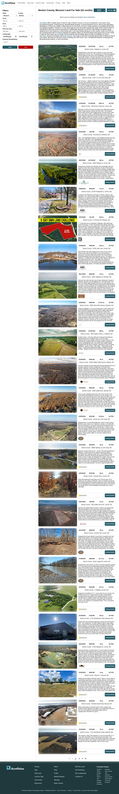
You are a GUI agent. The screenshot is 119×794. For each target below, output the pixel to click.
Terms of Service (61, 790)
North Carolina (108, 771)
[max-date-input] (26, 36)
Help (63, 3)
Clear (25, 47)
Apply (10, 47)
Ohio (106, 773)
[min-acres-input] (10, 20)
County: (20, 13)
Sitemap (57, 780)
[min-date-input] (10, 36)
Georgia (99, 773)
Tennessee (107, 780)
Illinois (98, 775)
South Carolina (108, 776)
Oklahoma (107, 775)
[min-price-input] (10, 26)
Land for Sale (40, 3)
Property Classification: (10, 39)
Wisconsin (107, 782)
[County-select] (25, 15)
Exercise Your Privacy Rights (90, 790)
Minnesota (99, 784)
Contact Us (78, 776)
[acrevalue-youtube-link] (23, 773)
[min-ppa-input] (10, 31)
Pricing (58, 3)
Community (50, 3)
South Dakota (108, 778)
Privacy (70, 790)
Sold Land (30, 3)
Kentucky (99, 780)
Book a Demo (58, 783)
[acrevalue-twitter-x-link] (15, 773)
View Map (112, 10)
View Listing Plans (89, 17)
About (56, 766)
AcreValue (43, 23)
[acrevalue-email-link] (8, 773)
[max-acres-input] (26, 20)
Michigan (99, 782)
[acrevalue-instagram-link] (19, 773)
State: (4, 13)
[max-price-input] (26, 26)
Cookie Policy (77, 790)
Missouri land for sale (68, 36)
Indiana (98, 776)
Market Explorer (59, 776)
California (99, 769)
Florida (98, 771)
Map (35, 770)
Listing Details (110, 68)
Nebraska (107, 769)
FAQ (55, 770)
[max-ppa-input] (26, 31)
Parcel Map (21, 3)
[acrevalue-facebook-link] (12, 773)
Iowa (98, 778)
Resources (38, 783)
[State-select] (10, 15)
